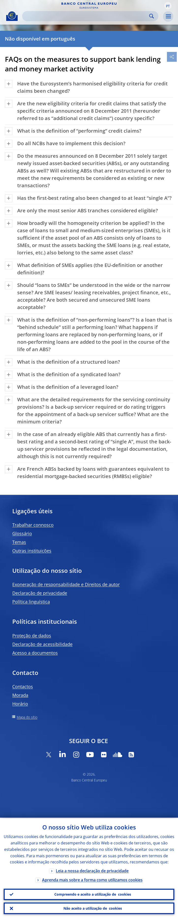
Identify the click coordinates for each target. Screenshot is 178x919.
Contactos (22, 686)
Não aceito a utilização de (92, 908)
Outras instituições (31, 551)
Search (152, 16)
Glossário (22, 533)
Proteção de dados (31, 636)
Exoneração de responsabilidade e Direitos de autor (66, 584)
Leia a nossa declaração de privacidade (92, 870)
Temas (19, 542)
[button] (168, 5)
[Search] (86, 16)
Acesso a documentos (35, 653)
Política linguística (31, 602)
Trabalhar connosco (33, 525)
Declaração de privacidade (39, 593)
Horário (20, 704)
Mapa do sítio (27, 717)
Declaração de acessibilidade (42, 644)
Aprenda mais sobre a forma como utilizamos (92, 879)
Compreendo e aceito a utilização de (92, 893)
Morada (20, 695)
